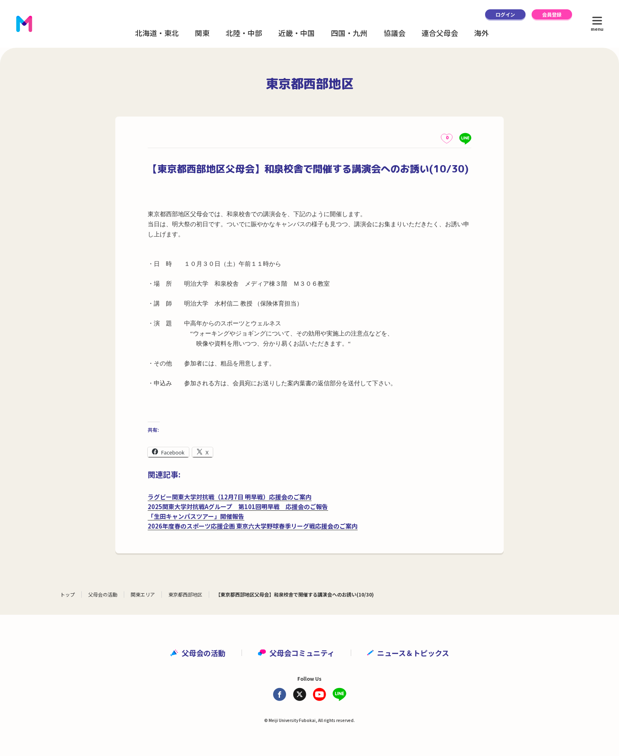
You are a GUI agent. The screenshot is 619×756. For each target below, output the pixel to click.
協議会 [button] (394, 33)
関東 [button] (202, 33)
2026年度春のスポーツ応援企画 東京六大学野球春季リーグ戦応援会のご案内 (253, 526)
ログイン (505, 14)
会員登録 (552, 14)
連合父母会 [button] (440, 33)
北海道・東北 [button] (157, 33)
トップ (67, 594)
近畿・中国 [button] (296, 33)
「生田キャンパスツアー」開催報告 (196, 516)
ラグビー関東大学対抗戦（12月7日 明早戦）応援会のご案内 (230, 497)
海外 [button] (481, 33)
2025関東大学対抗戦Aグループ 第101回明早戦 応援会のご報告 (238, 506)
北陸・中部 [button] (244, 33)
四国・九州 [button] (349, 33)
